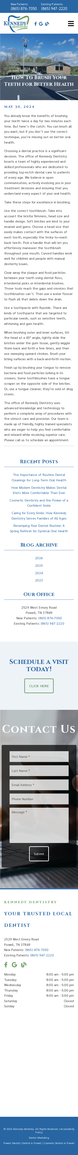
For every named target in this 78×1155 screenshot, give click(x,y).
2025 (39, 565)
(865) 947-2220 (54, 8)
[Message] (39, 825)
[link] (16, 31)
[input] (39, 756)
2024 (39, 573)
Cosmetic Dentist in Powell (59, 1143)
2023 (39, 580)
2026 (39, 558)
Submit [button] (39, 854)
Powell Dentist (12, 1143)
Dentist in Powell (31, 1143)
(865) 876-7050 (24, 8)
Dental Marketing (39, 1137)
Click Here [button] (39, 686)
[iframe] (39, 1059)
